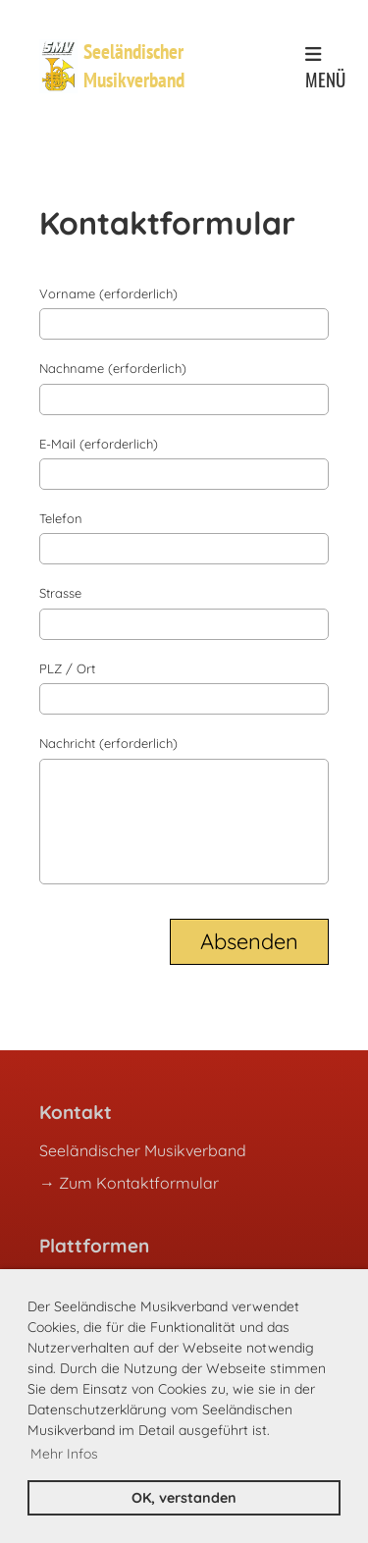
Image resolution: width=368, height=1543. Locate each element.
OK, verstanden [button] (184, 1498)
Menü (325, 68)
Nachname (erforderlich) (112, 368)
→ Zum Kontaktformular (129, 1183)
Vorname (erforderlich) (108, 293)
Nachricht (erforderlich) (108, 743)
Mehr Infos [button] (64, 1454)
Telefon (60, 518)
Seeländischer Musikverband (133, 65)
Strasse (60, 593)
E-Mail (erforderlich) (98, 444)
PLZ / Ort (67, 668)
